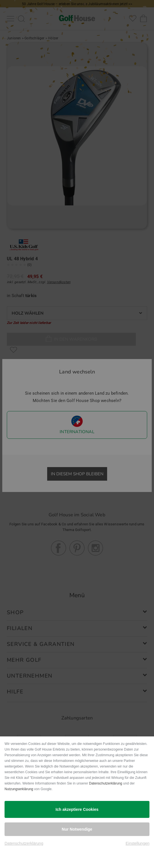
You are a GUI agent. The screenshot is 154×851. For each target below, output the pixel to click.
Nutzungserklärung (19, 789)
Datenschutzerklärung (105, 783)
